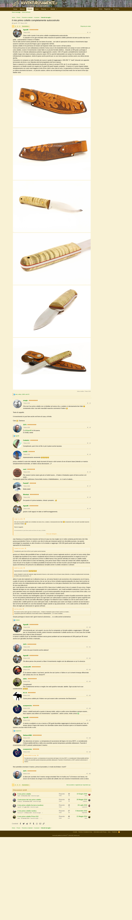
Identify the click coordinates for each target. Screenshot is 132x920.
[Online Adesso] (17, 551)
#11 (90, 707)
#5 (90, 491)
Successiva (25, 52)
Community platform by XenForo (66, 918)
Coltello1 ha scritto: (19, 597)
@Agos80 (28, 467)
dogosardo (84, 896)
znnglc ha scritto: (18, 567)
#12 (90, 718)
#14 (90, 741)
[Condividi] (88, 58)
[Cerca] (116, 9)
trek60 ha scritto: (18, 616)
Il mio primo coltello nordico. (27, 894)
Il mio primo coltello (24, 877)
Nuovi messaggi (16, 12)
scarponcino (27, 777)
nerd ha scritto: (18, 658)
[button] (44, 9)
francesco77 (20, 896)
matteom (85, 884)
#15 (90, 755)
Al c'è (25, 753)
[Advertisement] (66, 28)
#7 (90, 534)
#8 (90, 546)
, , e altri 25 (22, 420)
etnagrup (20, 884)
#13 (90, 729)
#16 (90, 780)
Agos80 (15, 48)
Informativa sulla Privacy (100, 915)
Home (15, 9)
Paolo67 (26, 532)
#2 (90, 440)
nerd (24, 518)
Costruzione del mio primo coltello (29, 883)
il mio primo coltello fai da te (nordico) (30, 888)
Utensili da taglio (35, 879)
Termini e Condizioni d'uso (85, 915)
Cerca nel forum (26, 12)
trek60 (25, 489)
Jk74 (24, 462)
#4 (90, 480)
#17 (90, 792)
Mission (22, 9)
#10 (90, 676)
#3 (90, 464)
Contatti (75, 915)
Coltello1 (26, 477)
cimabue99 (27, 727)
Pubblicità (114, 915)
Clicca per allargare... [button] (52, 582)
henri (86, 879)
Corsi (36, 9)
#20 (90, 845)
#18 (90, 809)
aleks (25, 739)
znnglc (25, 437)
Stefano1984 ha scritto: (30, 827)
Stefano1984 (27, 807)
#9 (90, 557)
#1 (90, 58)
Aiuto (109, 915)
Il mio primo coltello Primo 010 (28, 900)
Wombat (26, 543)
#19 (90, 823)
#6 (90, 520)
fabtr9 (19, 879)
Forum (30, 9)
